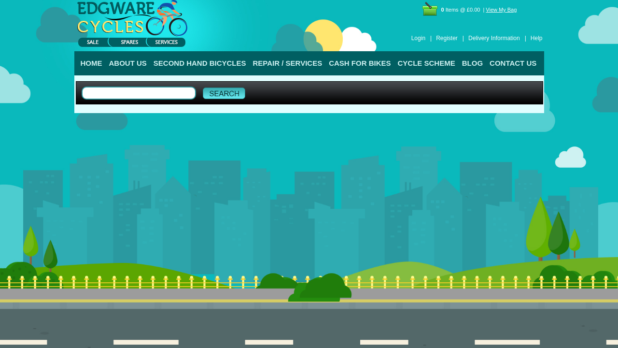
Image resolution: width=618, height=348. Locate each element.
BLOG (472, 63)
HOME (91, 63)
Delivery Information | (497, 38)
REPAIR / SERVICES (288, 63)
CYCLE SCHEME (426, 63)
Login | (421, 38)
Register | (450, 38)
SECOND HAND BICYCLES (200, 63)
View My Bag (501, 10)
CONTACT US (513, 63)
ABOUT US (128, 63)
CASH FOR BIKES (360, 63)
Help (537, 38)
